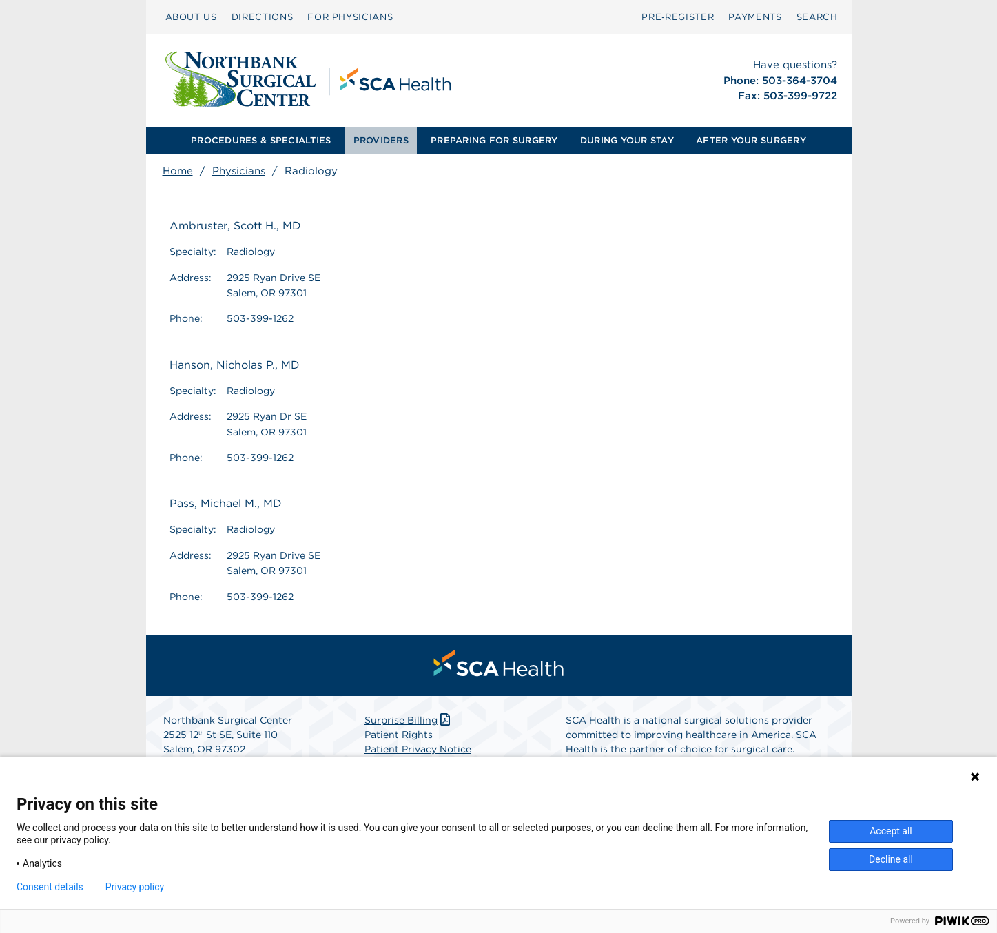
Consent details (50, 886)
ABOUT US (191, 17)
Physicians (238, 171)
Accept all (891, 831)
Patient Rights (398, 734)
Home (178, 171)
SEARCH (817, 17)
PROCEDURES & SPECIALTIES (261, 140)
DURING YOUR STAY (627, 140)
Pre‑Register (677, 17)
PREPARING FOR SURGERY (494, 140)
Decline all (891, 859)
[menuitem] (191, 17)
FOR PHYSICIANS (350, 17)
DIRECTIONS (263, 17)
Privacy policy (134, 886)
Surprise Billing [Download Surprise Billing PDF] (408, 720)
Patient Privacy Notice (417, 749)
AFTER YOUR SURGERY (751, 140)
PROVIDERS (381, 140)
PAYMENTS (754, 17)
